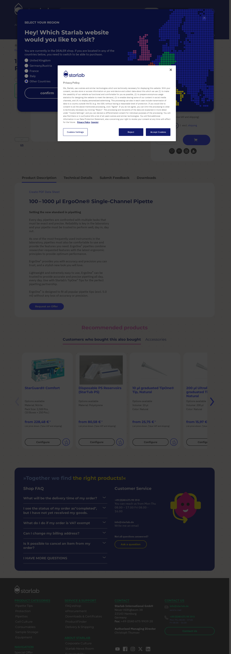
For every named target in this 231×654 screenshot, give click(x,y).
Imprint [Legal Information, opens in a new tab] (94, 122)
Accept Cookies (158, 132)
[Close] (171, 70)
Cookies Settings (75, 132)
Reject (131, 132)
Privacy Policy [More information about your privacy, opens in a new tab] (83, 122)
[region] (117, 103)
